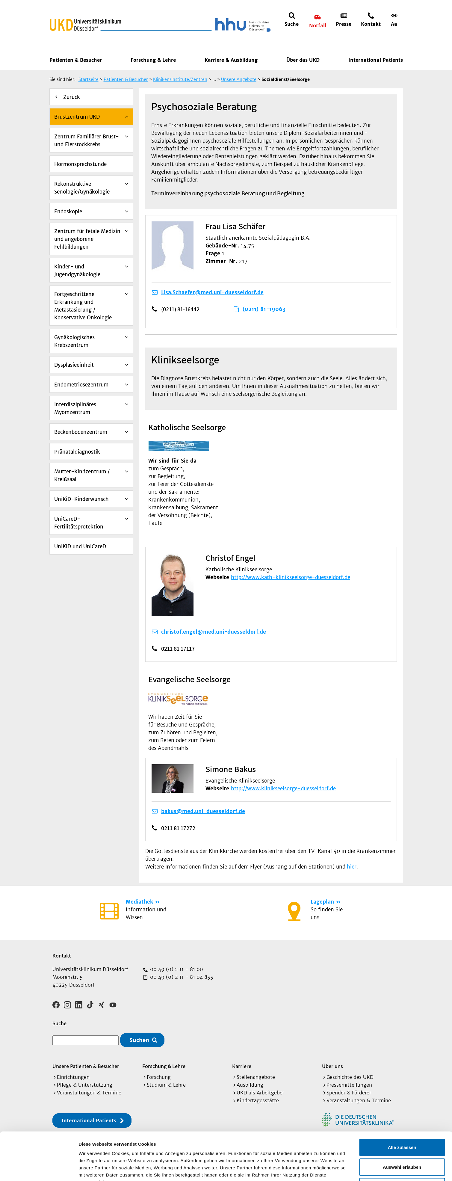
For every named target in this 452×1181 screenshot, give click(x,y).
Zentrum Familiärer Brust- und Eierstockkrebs (86, 140)
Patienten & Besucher (75, 60)
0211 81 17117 (178, 649)
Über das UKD (303, 60)
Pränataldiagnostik (77, 451)
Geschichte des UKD (350, 1077)
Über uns (332, 1066)
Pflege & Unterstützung (84, 1085)
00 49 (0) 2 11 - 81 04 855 (181, 977)
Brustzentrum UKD (77, 117)
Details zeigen (318, 1169)
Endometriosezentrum (81, 384)
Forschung (159, 1077)
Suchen (139, 1040)
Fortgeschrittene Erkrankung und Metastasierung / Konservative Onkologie (83, 306)
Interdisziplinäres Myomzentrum (75, 408)
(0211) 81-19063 (264, 309)
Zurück (71, 97)
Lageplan (322, 901)
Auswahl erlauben (402, 1122)
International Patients (375, 60)
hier (351, 866)
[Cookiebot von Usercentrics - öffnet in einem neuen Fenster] (39, 1169)
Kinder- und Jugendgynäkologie (77, 270)
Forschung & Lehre (153, 60)
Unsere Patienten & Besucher (85, 1066)
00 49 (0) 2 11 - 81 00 (176, 969)
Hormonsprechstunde (80, 164)
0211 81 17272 (178, 828)
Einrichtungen (73, 1077)
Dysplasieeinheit (74, 365)
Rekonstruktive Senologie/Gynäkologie (82, 188)
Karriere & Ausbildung (231, 60)
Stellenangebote (256, 1077)
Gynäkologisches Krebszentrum (74, 341)
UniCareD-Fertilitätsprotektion (78, 523)
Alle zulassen (402, 1102)
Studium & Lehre (166, 1085)
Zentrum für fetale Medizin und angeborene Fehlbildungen (87, 239)
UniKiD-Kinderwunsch (81, 499)
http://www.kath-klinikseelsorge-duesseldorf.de (290, 577)
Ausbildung (250, 1085)
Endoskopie (68, 211)
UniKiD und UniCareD (80, 546)
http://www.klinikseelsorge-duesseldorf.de (283, 788)
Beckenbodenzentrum (80, 432)
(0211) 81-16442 (180, 309)
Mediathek (139, 901)
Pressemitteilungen (349, 1085)
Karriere (241, 1066)
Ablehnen (402, 1141)
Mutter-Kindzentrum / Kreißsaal (82, 475)
